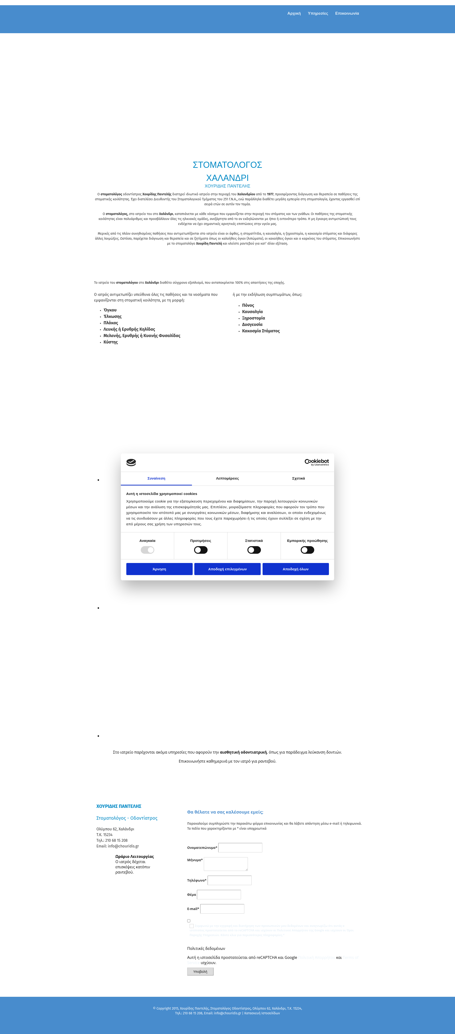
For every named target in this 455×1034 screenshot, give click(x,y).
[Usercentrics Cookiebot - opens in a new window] (308, 462)
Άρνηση (159, 569)
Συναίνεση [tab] (156, 478)
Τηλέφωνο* (197, 880)
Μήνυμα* (195, 860)
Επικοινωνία (347, 13)
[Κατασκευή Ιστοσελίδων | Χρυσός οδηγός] (96, 1022)
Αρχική (294, 13)
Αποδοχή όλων (296, 569)
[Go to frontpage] (128, 28)
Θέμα (191, 894)
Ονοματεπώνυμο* (202, 847)
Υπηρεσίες (318, 13)
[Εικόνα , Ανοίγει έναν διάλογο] (196, 607)
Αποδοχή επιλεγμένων (227, 569)
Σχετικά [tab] (298, 478)
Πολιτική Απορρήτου (316, 957)
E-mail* (193, 908)
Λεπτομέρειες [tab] (227, 478)
